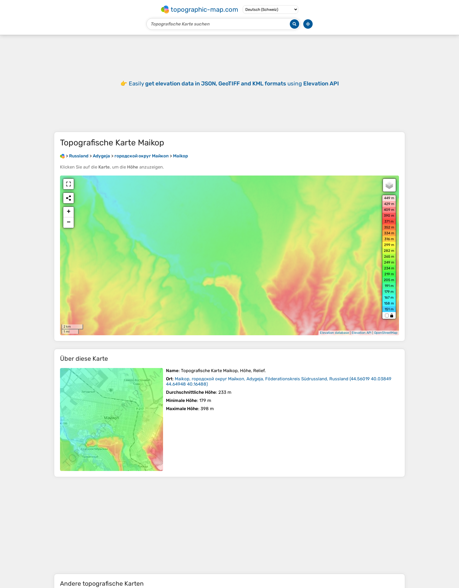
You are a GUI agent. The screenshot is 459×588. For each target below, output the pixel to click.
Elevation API (361, 333)
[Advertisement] (229, 525)
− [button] (69, 222)
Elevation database (334, 333)
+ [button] (69, 212)
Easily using (234, 83)
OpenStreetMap (386, 333)
